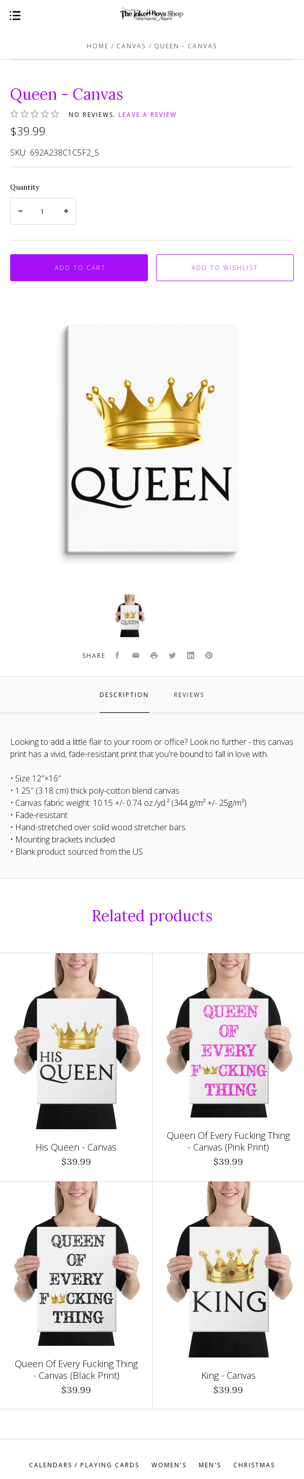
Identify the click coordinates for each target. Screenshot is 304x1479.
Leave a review (147, 114)
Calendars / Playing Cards (84, 1465)
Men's (210, 1465)
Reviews (189, 694)
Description (124, 694)
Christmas (254, 1465)
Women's (169, 1465)
